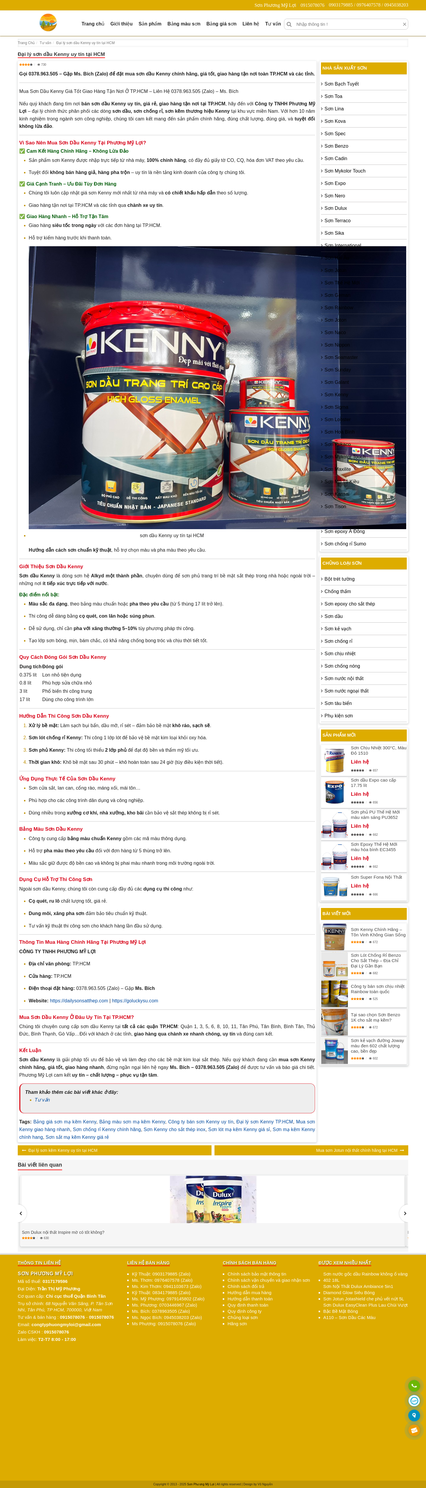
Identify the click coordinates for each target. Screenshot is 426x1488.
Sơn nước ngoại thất (347, 690)
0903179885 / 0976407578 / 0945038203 (368, 4)
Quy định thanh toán (247, 1304)
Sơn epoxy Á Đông (345, 531)
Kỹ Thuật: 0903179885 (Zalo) (161, 1273)
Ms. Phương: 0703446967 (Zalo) (164, 1304)
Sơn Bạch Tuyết (342, 83)
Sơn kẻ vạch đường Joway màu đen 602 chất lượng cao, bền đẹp (377, 1046)
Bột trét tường (340, 579)
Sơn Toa (333, 96)
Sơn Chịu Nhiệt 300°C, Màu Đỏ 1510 (378, 750)
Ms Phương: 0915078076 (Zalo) (164, 1323)
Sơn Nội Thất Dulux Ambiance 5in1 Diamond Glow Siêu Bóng (358, 1289)
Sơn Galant (337, 382)
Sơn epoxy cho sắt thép (350, 603)
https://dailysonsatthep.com (79, 1000)
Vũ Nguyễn (265, 1484)
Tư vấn (273, 23)
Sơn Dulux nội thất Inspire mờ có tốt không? (63, 1232)
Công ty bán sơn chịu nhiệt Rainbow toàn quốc (377, 989)
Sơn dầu (334, 616)
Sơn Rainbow (339, 307)
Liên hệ (251, 23)
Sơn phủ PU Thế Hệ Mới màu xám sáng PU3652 (375, 814)
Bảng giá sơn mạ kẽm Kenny (64, 1121)
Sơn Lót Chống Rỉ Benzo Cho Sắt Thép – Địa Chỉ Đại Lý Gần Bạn (376, 960)
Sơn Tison (335, 506)
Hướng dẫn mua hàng (249, 1292)
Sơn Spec (335, 133)
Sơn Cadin (336, 158)
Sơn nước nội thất (344, 678)
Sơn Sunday (338, 369)
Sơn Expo (335, 183)
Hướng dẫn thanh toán (249, 1298)
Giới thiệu (121, 23)
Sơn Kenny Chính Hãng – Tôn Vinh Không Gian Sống (378, 932)
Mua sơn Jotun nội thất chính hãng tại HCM (357, 1150)
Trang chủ (93, 23)
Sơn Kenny (336, 394)
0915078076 (313, 5)
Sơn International (343, 245)
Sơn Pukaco (338, 444)
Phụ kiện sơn (339, 715)
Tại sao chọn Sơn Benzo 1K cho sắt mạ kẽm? (375, 1017)
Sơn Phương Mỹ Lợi (275, 5)
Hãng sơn (237, 1323)
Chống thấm (338, 591)
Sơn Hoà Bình (340, 431)
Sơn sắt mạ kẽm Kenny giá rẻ (77, 1137)
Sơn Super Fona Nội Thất (376, 877)
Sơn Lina (334, 108)
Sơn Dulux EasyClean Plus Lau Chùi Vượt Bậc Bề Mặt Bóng (365, 1308)
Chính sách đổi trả (245, 1286)
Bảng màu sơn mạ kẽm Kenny (132, 1121)
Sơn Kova (335, 121)
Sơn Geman (337, 295)
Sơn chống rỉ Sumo (345, 543)
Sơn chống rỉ (338, 641)
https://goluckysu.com (135, 1000)
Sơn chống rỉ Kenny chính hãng (107, 1129)
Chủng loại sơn (242, 1317)
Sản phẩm (149, 23)
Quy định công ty (244, 1311)
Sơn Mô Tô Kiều (342, 481)
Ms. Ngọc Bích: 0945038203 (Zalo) (167, 1317)
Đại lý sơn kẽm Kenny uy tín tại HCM (62, 1150)
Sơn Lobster (338, 419)
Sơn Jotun (335, 270)
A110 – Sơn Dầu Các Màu (349, 1317)
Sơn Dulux (336, 208)
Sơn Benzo (336, 146)
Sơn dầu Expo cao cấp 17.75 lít (373, 782)
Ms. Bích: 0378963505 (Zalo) (161, 1311)
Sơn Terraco (338, 220)
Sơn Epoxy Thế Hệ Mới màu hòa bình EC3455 (374, 847)
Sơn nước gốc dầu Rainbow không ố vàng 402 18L (365, 1277)
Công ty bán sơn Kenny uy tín (200, 1121)
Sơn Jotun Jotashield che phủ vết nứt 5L (363, 1298)
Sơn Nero (335, 195)
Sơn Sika (334, 233)
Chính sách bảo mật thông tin (256, 1273)
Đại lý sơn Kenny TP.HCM (264, 1121)
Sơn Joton (335, 320)
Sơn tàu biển (338, 703)
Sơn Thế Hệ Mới (342, 282)
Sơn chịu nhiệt (340, 653)
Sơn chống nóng (342, 666)
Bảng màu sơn (184, 23)
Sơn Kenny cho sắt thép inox (175, 1129)
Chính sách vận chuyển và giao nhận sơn (268, 1280)
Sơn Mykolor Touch (345, 170)
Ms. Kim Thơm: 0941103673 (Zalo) (166, 1286)
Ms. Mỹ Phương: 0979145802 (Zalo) (168, 1298)
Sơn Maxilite (338, 469)
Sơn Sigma (336, 407)
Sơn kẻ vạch (338, 628)
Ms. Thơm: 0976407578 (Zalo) (162, 1280)
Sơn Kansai (337, 494)
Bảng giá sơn (221, 23)
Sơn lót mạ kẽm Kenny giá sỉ (239, 1129)
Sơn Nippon (337, 344)
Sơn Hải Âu (337, 257)
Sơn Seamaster (341, 357)
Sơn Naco (335, 332)
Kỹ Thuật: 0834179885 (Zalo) (161, 1292)
